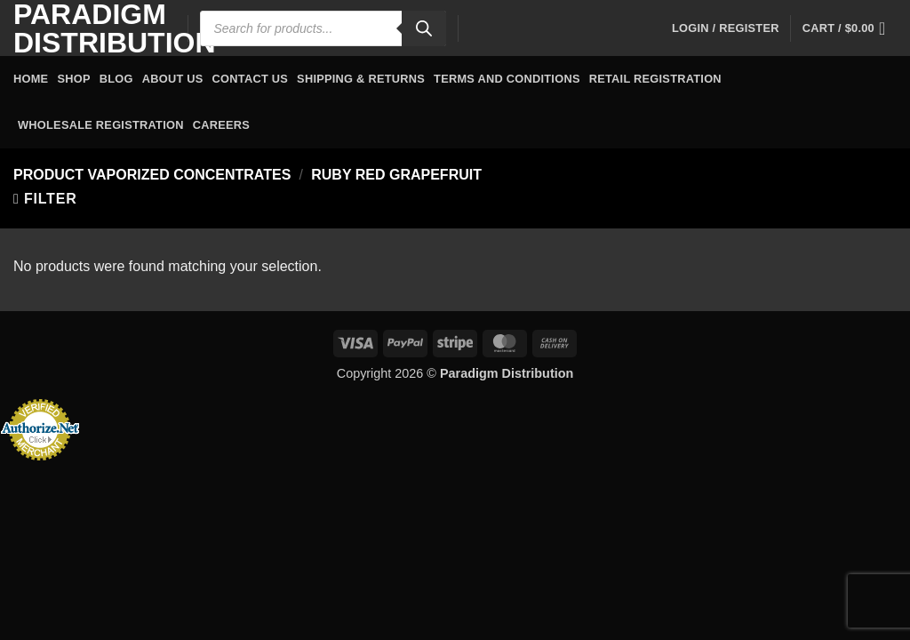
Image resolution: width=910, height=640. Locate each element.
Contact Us (250, 78)
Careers (221, 125)
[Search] (424, 28)
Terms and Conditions (507, 78)
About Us (173, 78)
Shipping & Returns (361, 78)
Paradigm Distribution (87, 28)
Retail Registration (655, 78)
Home (30, 78)
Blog (116, 78)
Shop (73, 78)
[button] (725, 28)
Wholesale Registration (101, 125)
